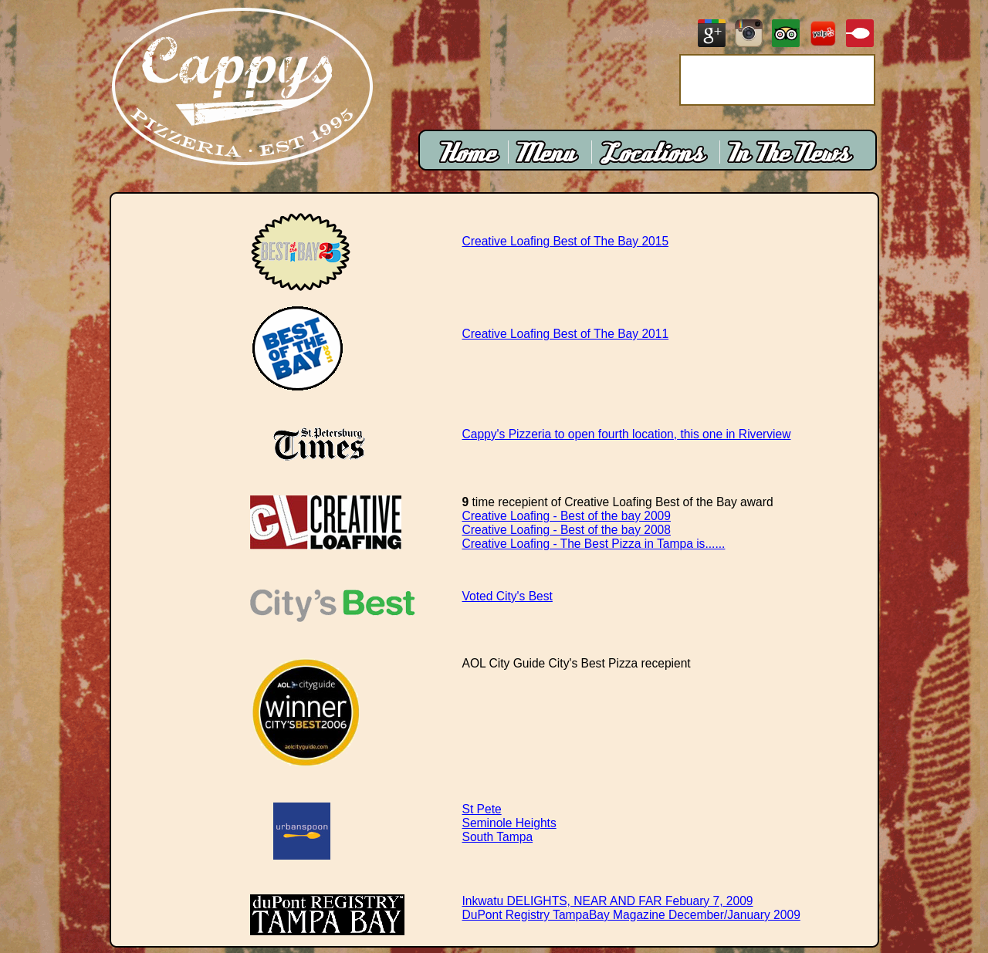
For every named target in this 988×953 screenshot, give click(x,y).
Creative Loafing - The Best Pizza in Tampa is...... (594, 543)
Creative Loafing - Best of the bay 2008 (566, 529)
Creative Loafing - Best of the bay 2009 (566, 515)
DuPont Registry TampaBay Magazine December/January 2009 (631, 914)
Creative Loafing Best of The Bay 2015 (565, 241)
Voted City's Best (507, 596)
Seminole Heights (509, 823)
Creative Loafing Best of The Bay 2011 (565, 333)
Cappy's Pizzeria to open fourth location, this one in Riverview (626, 434)
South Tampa (497, 836)
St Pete (482, 809)
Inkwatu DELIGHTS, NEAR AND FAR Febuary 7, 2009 (607, 900)
